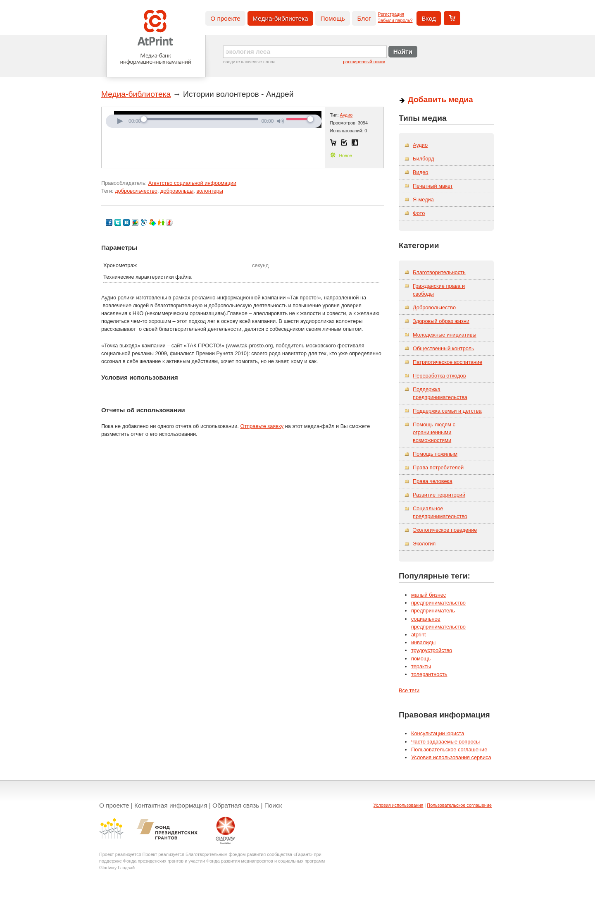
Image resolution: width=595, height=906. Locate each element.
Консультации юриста (437, 733)
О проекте (225, 18)
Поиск (273, 805)
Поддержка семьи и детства (447, 411)
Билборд (423, 158)
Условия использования (399, 805)
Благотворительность (439, 272)
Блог (364, 18)
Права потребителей (438, 467)
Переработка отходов (439, 376)
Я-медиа (423, 199)
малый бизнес (428, 595)
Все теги (409, 690)
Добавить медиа (440, 99)
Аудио (346, 114)
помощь (421, 658)
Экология (424, 543)
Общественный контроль (443, 348)
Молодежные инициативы (444, 335)
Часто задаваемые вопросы (445, 742)
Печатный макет (432, 186)
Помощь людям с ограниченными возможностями (434, 432)
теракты (421, 666)
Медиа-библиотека (280, 18)
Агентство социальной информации (192, 183)
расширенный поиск (364, 61)
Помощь (332, 18)
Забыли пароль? (395, 20)
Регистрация (391, 14)
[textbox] (305, 51)
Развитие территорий (439, 495)
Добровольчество (434, 307)
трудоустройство (431, 650)
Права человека (432, 481)
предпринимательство (438, 603)
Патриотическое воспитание (447, 362)
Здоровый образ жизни (441, 321)
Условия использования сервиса (451, 757)
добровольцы (176, 191)
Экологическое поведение (445, 530)
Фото (419, 213)
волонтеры (209, 191)
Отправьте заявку (261, 426)
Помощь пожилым (435, 454)
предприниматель (433, 610)
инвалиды (423, 642)
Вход (428, 18)
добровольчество (136, 191)
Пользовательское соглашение (449, 749)
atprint (418, 634)
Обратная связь (235, 805)
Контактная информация (170, 805)
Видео (420, 172)
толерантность (429, 674)
